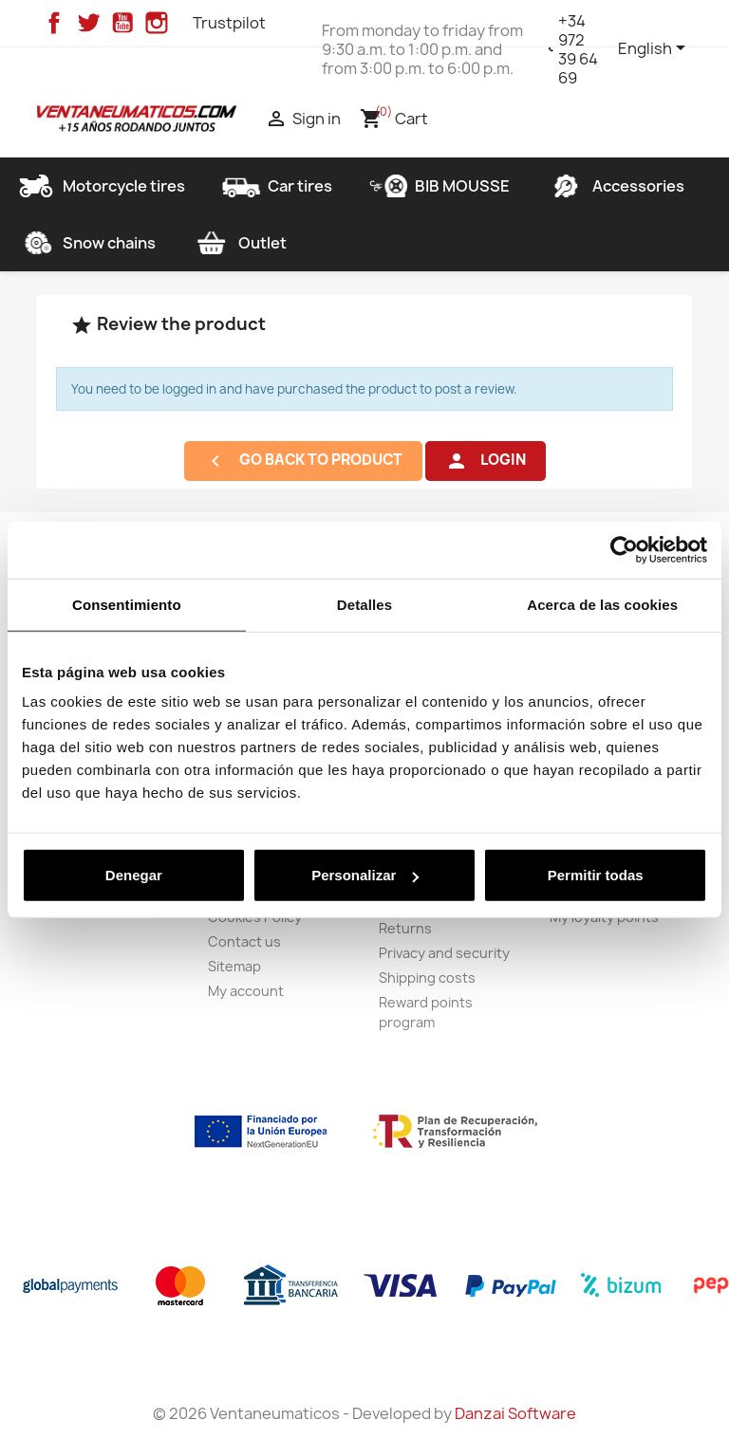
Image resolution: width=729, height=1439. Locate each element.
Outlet (240, 242)
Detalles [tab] (364, 604)
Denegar (133, 875)
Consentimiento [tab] (126, 604)
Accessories (615, 186)
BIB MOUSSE (439, 186)
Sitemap (234, 966)
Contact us (244, 941)
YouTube (122, 23)
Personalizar (365, 875)
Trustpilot (229, 22)
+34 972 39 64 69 (578, 49)
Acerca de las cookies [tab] (602, 604)
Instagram (156, 23)
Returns (405, 928)
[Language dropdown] (655, 49)
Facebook (54, 23)
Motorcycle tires (101, 186)
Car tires (277, 186)
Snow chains (86, 242)
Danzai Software (515, 1413)
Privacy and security (444, 953)
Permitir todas (596, 875)
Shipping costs (427, 978)
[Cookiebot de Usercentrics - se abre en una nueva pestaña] (624, 549)
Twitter (88, 23)
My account (246, 991)
